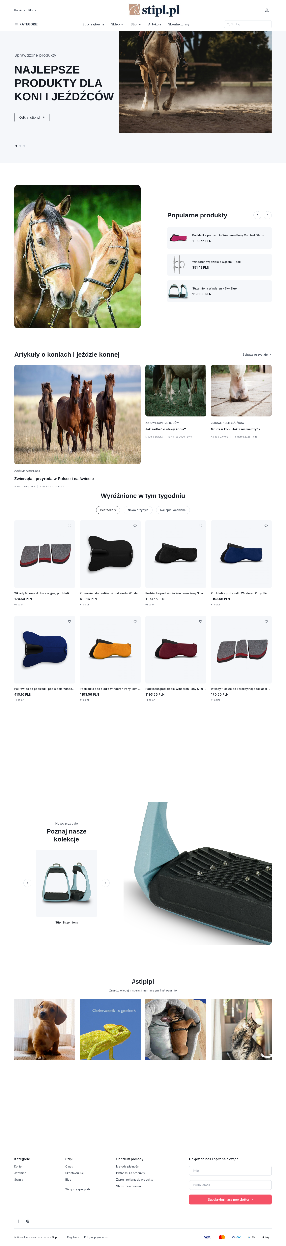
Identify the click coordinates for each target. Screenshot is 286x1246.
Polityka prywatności (96, 1237)
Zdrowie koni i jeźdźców (162, 422)
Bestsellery (108, 510)
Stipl (54, 1237)
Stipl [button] (134, 24)
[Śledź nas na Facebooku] (18, 1221)
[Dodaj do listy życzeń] (69, 526)
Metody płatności (127, 1166)
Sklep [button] (115, 24)
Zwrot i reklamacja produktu (134, 1179)
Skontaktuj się (178, 24)
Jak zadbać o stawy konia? (165, 429)
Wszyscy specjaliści (78, 1189)
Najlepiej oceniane (173, 510)
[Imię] (230, 1170)
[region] (143, 1031)
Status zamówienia (128, 1186)
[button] (16, 146)
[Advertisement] (143, 752)
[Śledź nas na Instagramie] (28, 1221)
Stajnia (18, 1179)
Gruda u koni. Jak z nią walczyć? (235, 429)
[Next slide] (268, 215)
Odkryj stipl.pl (32, 117)
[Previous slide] (257, 215)
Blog (68, 1179)
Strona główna (93, 24)
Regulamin (73, 1237)
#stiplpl (143, 981)
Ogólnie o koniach (27, 471)
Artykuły (154, 24)
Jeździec (20, 1173)
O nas (69, 1166)
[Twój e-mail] (230, 1185)
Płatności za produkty (130, 1173)
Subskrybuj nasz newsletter (231, 1199)
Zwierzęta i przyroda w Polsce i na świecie (54, 478)
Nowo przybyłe (138, 510)
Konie (18, 1166)
